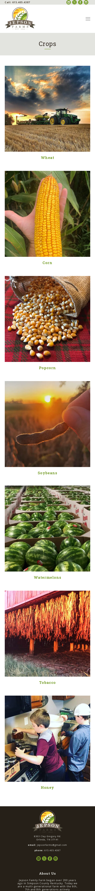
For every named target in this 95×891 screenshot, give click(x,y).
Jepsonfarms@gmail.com (52, 844)
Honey (47, 787)
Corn (47, 262)
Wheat (47, 157)
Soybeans (47, 472)
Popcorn (47, 367)
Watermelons (47, 577)
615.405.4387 (17, 2)
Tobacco (47, 682)
